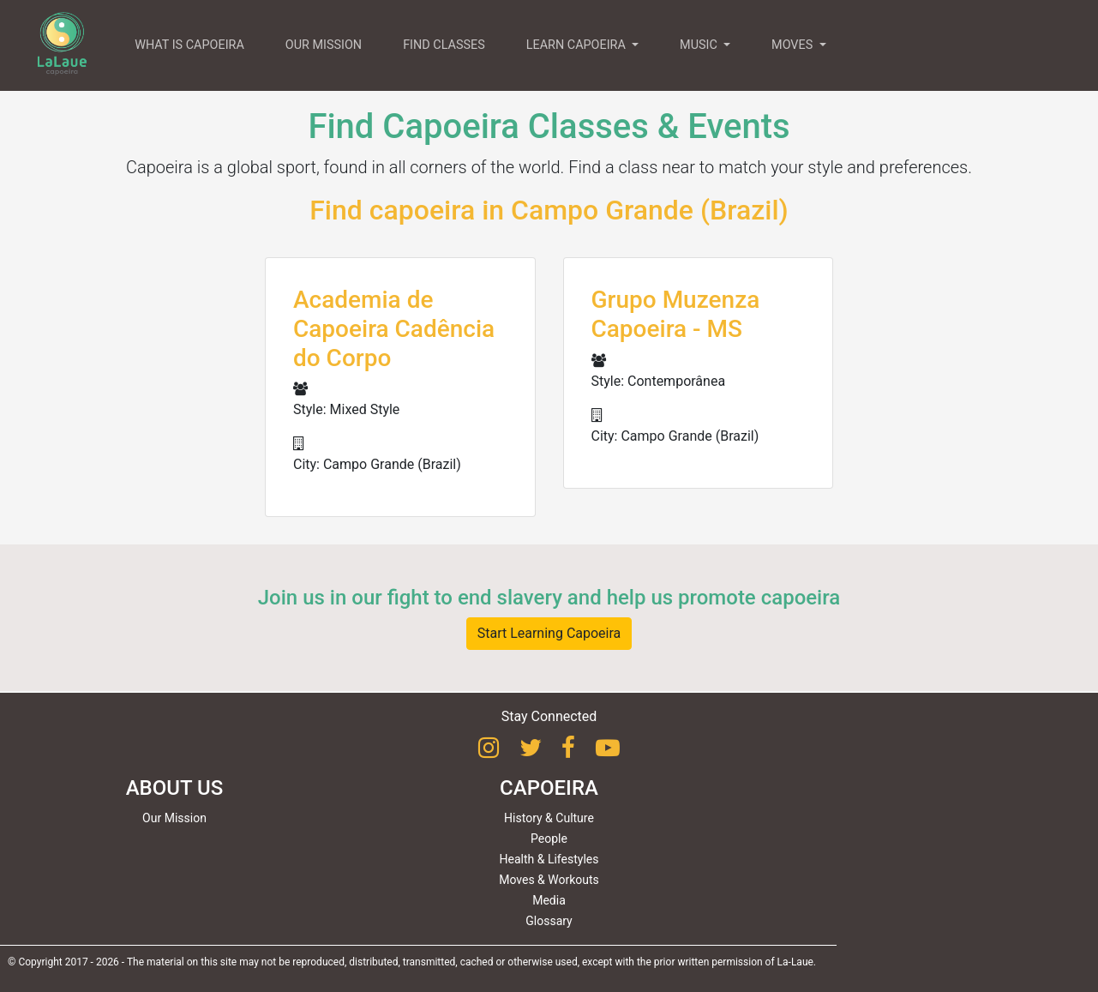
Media (549, 900)
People (549, 838)
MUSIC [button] (700, 45)
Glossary (548, 921)
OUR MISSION (323, 45)
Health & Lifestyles (549, 859)
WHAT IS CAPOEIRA (189, 45)
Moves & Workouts (549, 880)
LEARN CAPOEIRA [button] (577, 45)
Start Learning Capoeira (549, 633)
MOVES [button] (793, 45)
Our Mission (174, 818)
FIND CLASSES (444, 45)
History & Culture (549, 818)
